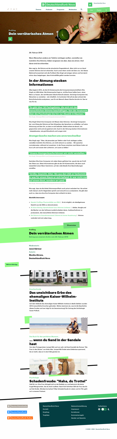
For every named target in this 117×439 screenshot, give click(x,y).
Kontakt (45, 409)
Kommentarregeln (77, 415)
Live (91, 10)
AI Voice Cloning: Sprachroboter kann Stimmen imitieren (50, 207)
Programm (60, 9)
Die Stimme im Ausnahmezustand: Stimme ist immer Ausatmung (53, 215)
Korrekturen (75, 412)
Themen (38, 9)
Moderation (73, 9)
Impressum (75, 409)
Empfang (46, 412)
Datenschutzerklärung (79, 406)
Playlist (99, 10)
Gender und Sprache (78, 418)
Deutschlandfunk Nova (51, 406)
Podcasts (49, 9)
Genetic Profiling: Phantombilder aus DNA (45, 202)
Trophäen (46, 415)
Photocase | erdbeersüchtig (109, 42)
